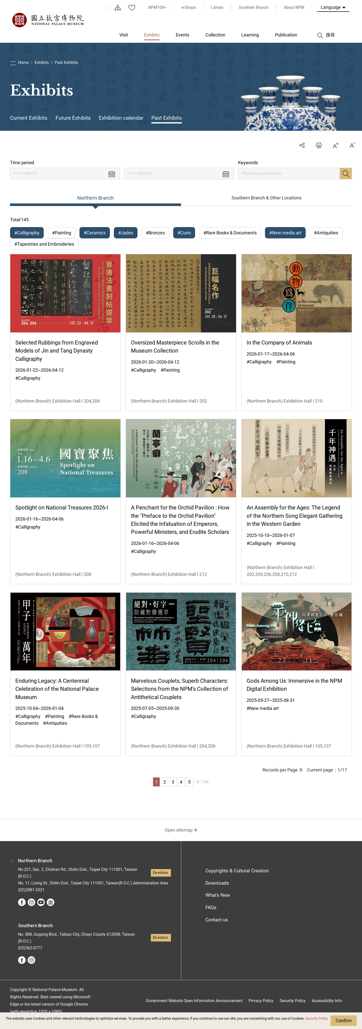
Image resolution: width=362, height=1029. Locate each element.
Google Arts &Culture (50, 910)
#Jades (125, 232)
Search (346, 173)
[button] (318, 145)
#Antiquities (326, 232)
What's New (217, 903)
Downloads (217, 890)
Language (331, 7)
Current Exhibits (29, 118)
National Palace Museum (47, 20)
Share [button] (302, 145)
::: (108, 7)
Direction (160, 880)
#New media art (285, 232)
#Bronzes (155, 232)
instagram (31, 910)
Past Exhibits (66, 62)
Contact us (216, 927)
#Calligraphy (26, 232)
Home (23, 62)
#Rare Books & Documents (230, 232)
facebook (22, 910)
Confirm (344, 1020)
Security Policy (316, 1018)
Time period (22, 162)
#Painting (61, 232)
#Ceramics (95, 232)
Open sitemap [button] (179, 837)
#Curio (184, 232)
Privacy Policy (261, 1008)
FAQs (210, 915)
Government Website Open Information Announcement (194, 1008)
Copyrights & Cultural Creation (237, 878)
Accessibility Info (327, 1008)
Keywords (248, 162)
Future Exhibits (73, 118)
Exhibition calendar (121, 118)
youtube (41, 910)
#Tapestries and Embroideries (44, 248)
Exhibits (42, 62)
